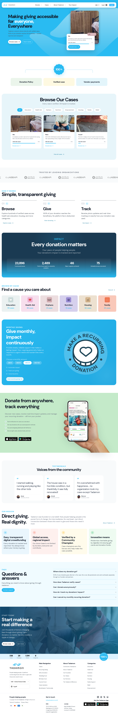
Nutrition (58, 110)
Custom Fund (42, 682)
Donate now (74, 47)
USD (96, 5)
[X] (104, 697)
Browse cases (14, 42)
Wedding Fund (43, 676)
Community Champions (69, 666)
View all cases (59, 154)
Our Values (66, 676)
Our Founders (67, 673)
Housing (80, 110)
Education (28, 110)
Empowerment (69, 110)
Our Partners (66, 679)
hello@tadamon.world (52, 700)
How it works (27, 42)
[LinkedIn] (107, 697)
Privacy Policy (24, 702)
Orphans (48, 110)
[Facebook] (101, 697)
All (20, 110)
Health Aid (38, 110)
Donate (37, 5)
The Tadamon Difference (70, 682)
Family (89, 110)
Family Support (91, 682)
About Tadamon (59, 5)
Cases (47, 5)
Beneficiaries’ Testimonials (46, 688)
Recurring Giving (43, 669)
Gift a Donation (43, 673)
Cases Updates (43, 685)
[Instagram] (98, 697)
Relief (97, 110)
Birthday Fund (43, 679)
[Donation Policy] (103, 656)
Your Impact (72, 5)
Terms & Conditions (15, 702)
